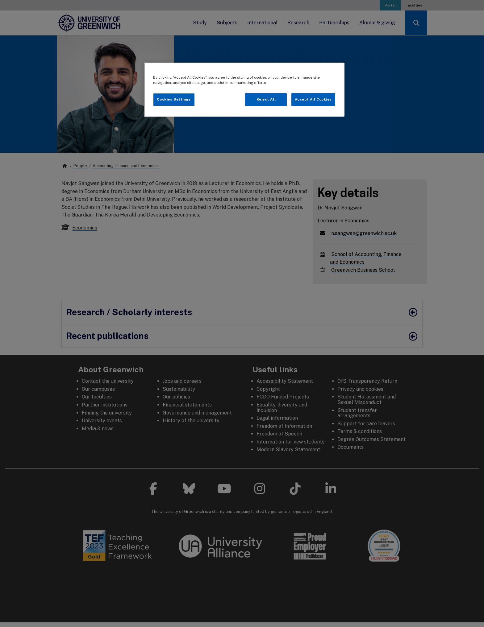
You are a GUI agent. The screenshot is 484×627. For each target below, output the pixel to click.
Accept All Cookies (313, 99)
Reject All (266, 99)
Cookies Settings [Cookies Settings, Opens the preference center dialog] (174, 99)
